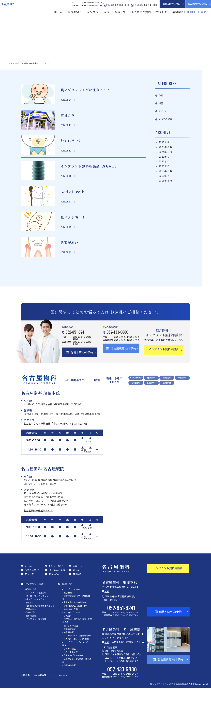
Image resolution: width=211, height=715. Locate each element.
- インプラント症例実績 (35, 644)
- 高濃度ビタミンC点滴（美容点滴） (76, 686)
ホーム (58, 12)
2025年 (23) (165, 136)
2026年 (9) (164, 132)
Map (107, 617)
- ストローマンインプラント (37, 621)
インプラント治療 (34, 609)
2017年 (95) (165, 170)
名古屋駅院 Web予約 (197, 4)
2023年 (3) (164, 146)
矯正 (161, 98)
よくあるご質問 (141, 12)
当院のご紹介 (32, 595)
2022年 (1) (164, 151)
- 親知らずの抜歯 (70, 651)
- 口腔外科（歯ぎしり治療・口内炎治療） (77, 646)
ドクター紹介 (56, 591)
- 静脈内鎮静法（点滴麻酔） (75, 631)
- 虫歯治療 (67, 618)
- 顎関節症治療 (69, 654)
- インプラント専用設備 (35, 618)
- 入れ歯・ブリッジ (71, 637)
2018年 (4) (164, 165)
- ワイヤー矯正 (69, 674)
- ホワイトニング (70, 677)
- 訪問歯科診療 (69, 690)
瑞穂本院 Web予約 (171, 4)
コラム (76, 595)
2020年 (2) (164, 155)
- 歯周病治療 (68, 657)
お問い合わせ (56, 599)
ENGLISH (191, 12)
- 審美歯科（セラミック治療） (76, 664)
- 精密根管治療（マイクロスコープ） (77, 623)
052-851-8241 (82, 356)
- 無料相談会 (30, 641)
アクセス (161, 12)
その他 (162, 103)
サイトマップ (61, 700)
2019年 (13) (165, 160)
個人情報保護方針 (42, 700)
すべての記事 (165, 109)
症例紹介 (178, 12)
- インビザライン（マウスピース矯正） (77, 669)
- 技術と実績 (30, 614)
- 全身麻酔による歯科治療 (74, 627)
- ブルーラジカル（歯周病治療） (77, 661)
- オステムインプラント (35, 624)
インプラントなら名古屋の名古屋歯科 (22, 63)
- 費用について (31, 628)
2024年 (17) (165, 141)
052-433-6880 (122, 356)
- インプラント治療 (71, 614)
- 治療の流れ (30, 637)
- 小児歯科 (67, 641)
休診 (161, 93)
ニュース (77, 591)
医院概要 (25, 700)
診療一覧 (67, 609)
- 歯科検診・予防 (70, 634)
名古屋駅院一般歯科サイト (38, 536)
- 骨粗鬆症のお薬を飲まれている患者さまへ (40, 633)
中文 (203, 12)
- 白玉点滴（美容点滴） (73, 680)
